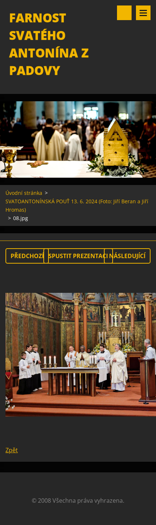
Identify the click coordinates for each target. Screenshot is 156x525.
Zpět (11, 450)
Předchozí (27, 256)
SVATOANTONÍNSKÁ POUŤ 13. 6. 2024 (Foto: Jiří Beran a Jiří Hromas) (76, 205)
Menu (143, 12)
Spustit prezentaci (78, 256)
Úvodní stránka (23, 192)
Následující (127, 256)
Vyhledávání (124, 12)
